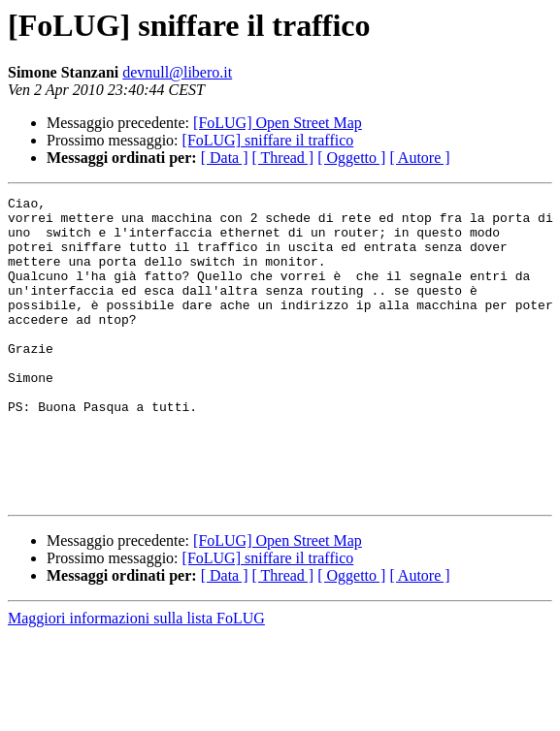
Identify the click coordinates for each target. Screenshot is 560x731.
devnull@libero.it (177, 72)
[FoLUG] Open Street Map (277, 122)
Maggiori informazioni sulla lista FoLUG (136, 679)
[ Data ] (224, 157)
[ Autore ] (419, 157)
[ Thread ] (283, 157)
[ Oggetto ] (351, 157)
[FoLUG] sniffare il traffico (268, 140)
